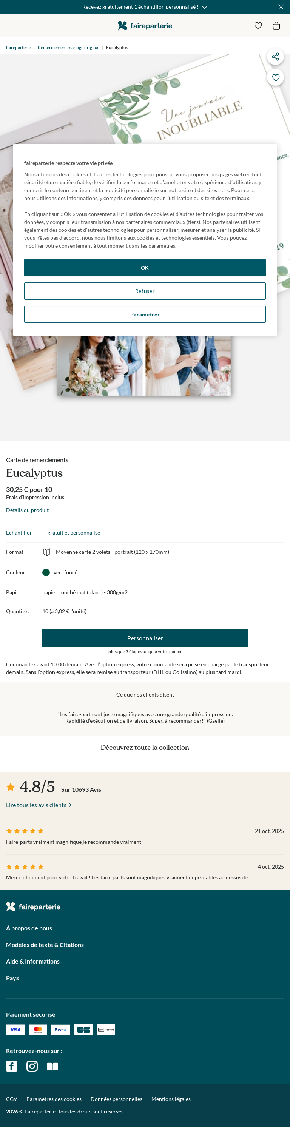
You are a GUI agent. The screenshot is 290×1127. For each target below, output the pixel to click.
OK (145, 267)
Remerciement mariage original (68, 47)
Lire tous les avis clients (36, 804)
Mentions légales (171, 1099)
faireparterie (145, 25)
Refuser (145, 291)
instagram (32, 1066)
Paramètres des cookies (54, 1099)
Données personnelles (116, 1099)
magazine (52, 1066)
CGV (11, 1099)
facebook (11, 1066)
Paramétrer (145, 314)
